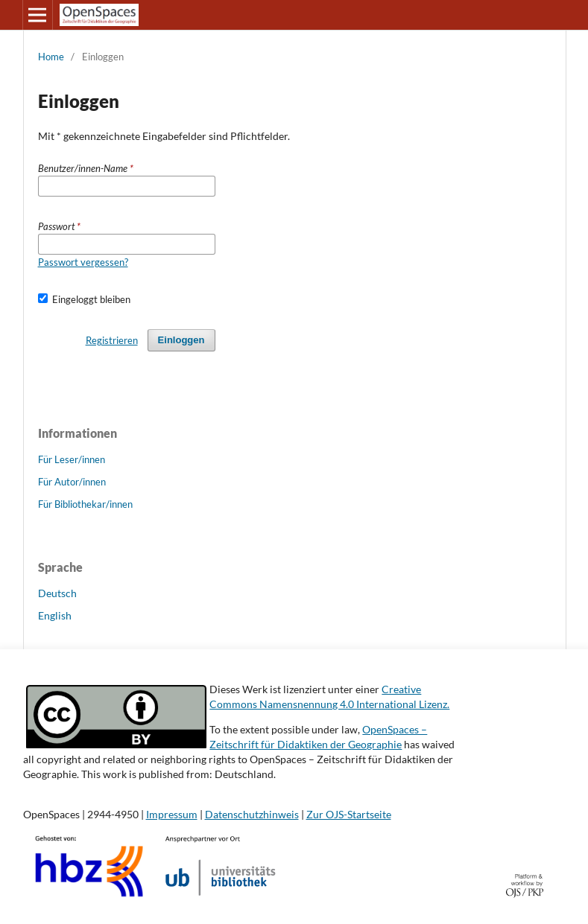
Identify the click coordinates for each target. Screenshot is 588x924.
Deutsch (57, 593)
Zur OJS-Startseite (348, 814)
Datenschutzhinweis (252, 814)
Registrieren (112, 340)
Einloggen (181, 339)
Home (51, 57)
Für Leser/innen (71, 459)
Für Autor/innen (72, 482)
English (55, 615)
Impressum (171, 814)
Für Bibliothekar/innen (85, 504)
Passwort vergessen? (83, 262)
